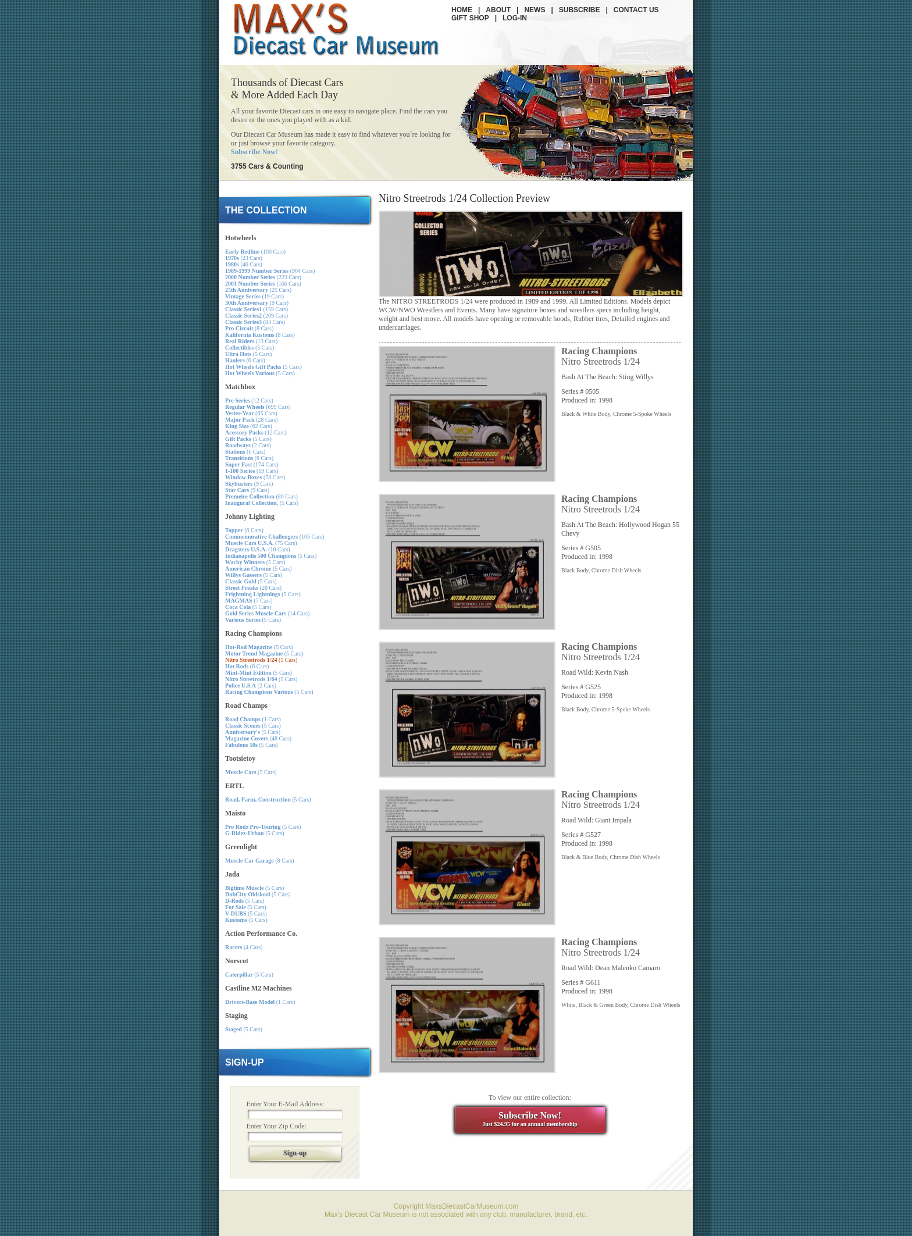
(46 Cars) (243, 264)
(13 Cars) (251, 341)
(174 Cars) (251, 464)
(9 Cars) (256, 303)
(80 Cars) (261, 496)
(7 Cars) (249, 600)
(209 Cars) (256, 315)
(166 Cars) (263, 283)
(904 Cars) (270, 271)
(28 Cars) (251, 419)
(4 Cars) (243, 947)
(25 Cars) (258, 290)
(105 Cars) (274, 536)
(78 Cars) (255, 477)
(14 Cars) (267, 613)
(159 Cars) (256, 309)
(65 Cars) (251, 413)
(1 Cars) (253, 719)
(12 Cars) (249, 400)
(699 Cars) (258, 407)
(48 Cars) (258, 738)
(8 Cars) (249, 328)
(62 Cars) (248, 426)
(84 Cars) (255, 322)
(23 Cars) (243, 258)
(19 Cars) (254, 296)
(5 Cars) (249, 347)
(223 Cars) (263, 277)
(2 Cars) (248, 445)
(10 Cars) (257, 549)
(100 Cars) (255, 251)
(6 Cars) (245, 360)
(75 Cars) (261, 543)
